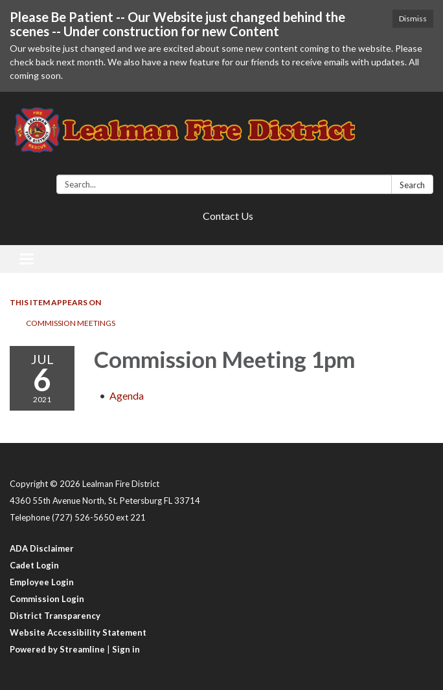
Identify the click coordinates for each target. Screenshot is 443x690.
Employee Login (42, 582)
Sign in (126, 649)
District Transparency (55, 615)
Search (412, 185)
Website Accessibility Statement (78, 632)
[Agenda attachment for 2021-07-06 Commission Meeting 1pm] (126, 395)
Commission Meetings (70, 323)
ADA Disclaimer (42, 548)
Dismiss (413, 18)
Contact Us (228, 216)
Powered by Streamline (57, 649)
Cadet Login (34, 565)
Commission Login (47, 599)
